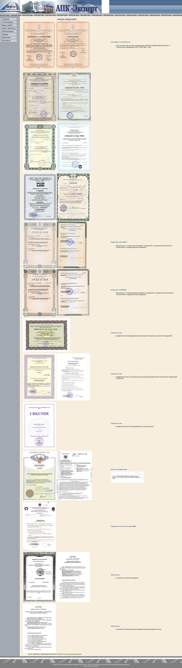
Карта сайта (87, 666)
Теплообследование (108, 664)
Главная (55, 664)
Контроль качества (87, 664)
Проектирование (64, 664)
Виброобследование (123, 664)
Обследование (75, 664)
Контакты (95, 666)
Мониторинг (98, 664)
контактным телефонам (73, 654)
